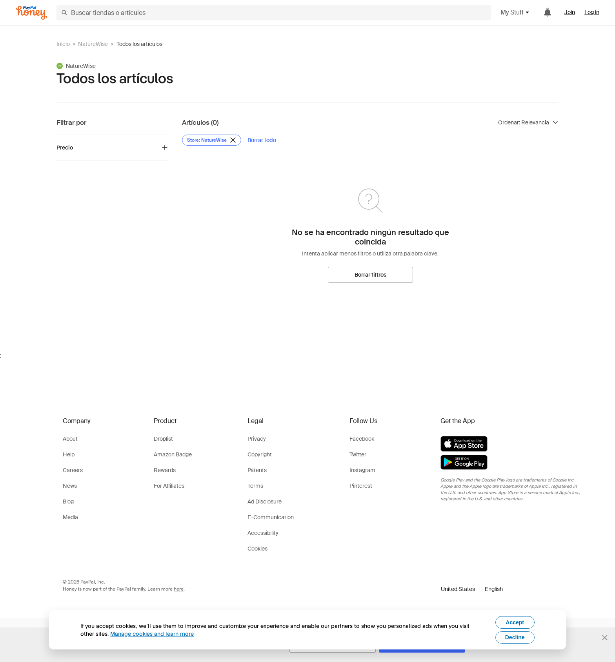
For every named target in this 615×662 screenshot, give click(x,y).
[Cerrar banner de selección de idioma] (604, 637)
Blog (68, 501)
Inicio (63, 44)
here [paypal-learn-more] (179, 589)
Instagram (362, 470)
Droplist (163, 438)
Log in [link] (591, 12)
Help (69, 454)
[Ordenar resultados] (528, 122)
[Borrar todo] (261, 140)
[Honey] (31, 13)
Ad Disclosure (264, 501)
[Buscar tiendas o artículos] (273, 12)
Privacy (256, 438)
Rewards (165, 470)
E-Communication (270, 517)
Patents (257, 470)
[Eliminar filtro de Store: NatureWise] (211, 140)
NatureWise (93, 44)
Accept (515, 622)
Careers (73, 470)
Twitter (357, 454)
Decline (515, 637)
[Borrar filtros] (370, 275)
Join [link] (569, 12)
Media (70, 517)
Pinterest (360, 485)
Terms (255, 485)
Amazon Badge (173, 454)
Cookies (257, 548)
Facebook (361, 438)
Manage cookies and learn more (152, 633)
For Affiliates (169, 485)
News (70, 485)
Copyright (259, 454)
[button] (472, 589)
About (70, 438)
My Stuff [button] (515, 12)
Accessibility (262, 532)
